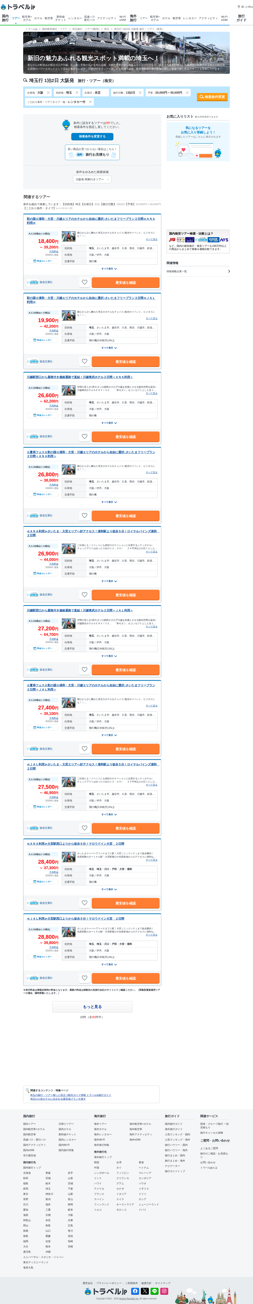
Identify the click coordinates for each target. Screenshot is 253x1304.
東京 (25, 1193)
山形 (70, 1178)
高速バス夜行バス (89, 18)
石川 (25, 1204)
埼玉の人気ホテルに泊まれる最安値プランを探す (58, 1098)
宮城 (48, 1178)
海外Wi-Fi (99, 1139)
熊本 (48, 1246)
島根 (25, 1230)
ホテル (38, 18)
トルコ (98, 1209)
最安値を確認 (126, 282)
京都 (48, 1215)
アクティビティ (106, 18)
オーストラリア (125, 1204)
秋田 (25, 1178)
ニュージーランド (149, 1204)
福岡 (25, 1241)
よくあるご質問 (209, 1148)
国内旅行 (5, 18)
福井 (48, 1204)
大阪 (70, 1215)
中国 (96, 1167)
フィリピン (122, 1172)
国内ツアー (29, 1123)
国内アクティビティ (34, 1144)
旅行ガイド (241, 18)
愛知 (25, 1209)
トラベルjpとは (208, 1167)
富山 (70, 1199)
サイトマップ (162, 1283)
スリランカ (122, 1178)
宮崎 (70, 1246)
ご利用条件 (131, 1283)
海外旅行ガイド (174, 1129)
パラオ (142, 1183)
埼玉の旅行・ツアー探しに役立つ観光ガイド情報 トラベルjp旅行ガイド (70, 1095)
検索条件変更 (215, 97)
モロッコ (121, 1209)
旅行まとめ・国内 (175, 1155)
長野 (25, 1199)
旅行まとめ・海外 (175, 1160)
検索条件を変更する (92, 136)
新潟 (48, 1199)
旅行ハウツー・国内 (176, 1144)
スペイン (99, 1199)
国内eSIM (28, 1150)
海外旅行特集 (101, 1144)
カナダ (120, 1188)
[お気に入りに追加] (84, 282)
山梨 (70, 1193)
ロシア (142, 1199)
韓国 (96, 1162)
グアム (120, 1183)
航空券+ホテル (27, 18)
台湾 (118, 1162)
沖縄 (48, 1251)
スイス (120, 1199)
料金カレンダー (42, 260)
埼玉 (48, 1188)
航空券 (49, 18)
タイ (118, 1167)
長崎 (70, 1241)
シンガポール (101, 1172)
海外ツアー (100, 1123)
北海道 (27, 1172)
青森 (48, 1172)
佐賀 (48, 1241)
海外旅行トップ (103, 1157)
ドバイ (142, 1209)
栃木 (48, 1183)
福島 (25, 1183)
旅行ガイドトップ (175, 1171)
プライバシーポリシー (109, 1283)
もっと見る (92, 1007)
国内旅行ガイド (174, 1123)
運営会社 (88, 1283)
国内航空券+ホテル (34, 1129)
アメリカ (99, 1188)
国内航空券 (29, 1134)
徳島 (25, 1236)
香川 (70, 1230)
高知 (70, 1236)
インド (98, 1178)
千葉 (70, 1188)
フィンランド (101, 1204)
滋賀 (25, 1215)
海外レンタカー (103, 1134)
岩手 (70, 1172)
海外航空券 (135, 1129)
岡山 (25, 1225)
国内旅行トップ (32, 1167)
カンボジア (145, 1178)
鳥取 (48, 1225)
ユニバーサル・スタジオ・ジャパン (43, 1257)
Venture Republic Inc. (129, 1298)
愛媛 (48, 1236)
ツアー (16, 18)
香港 (141, 1162)
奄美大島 (28, 1267)
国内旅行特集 (66, 1150)
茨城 (70, 1183)
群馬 (25, 1188)
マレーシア (145, 1172)
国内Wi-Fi (64, 1144)
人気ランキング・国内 (177, 1134)
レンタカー (75, 18)
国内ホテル (65, 1129)
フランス (99, 1193)
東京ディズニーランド (35, 1262)
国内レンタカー (67, 1139)
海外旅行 (133, 18)
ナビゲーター (172, 1166)
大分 (25, 1246)
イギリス (144, 1188)
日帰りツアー (66, 1123)
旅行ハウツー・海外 (176, 1150)
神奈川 (49, 1193)
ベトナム (144, 1167)
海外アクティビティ (140, 1134)
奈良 (48, 1220)
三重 (48, 1209)
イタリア (121, 1193)
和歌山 (27, 1220)
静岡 (70, 1204)
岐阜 (70, 1209)
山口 (48, 1230)
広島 (70, 1225)
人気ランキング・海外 (177, 1139)
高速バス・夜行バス (34, 1139)
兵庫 (70, 1220)
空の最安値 (29, 1155)
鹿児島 (27, 1251)
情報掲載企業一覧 (198, 271)
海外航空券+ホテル (140, 1123)
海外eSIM (134, 1139)
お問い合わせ (207, 1162)
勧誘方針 (146, 1283)
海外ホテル (100, 1129)
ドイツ (142, 1193)
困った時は (245, 6)
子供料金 (53, 251)
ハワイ (98, 1183)
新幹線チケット (60, 18)
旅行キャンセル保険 (211, 1132)
